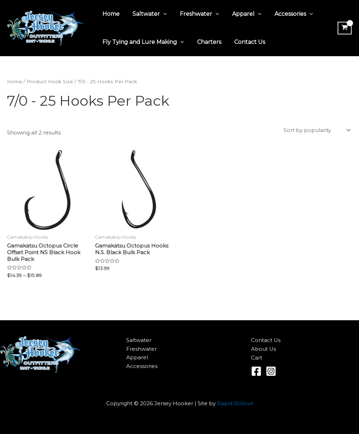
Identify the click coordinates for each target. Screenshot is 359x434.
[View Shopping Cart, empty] (344, 28)
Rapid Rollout (235, 403)
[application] (160, 14)
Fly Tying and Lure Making (142, 42)
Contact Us (245, 42)
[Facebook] (256, 371)
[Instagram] (271, 371)
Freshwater (195, 14)
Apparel (240, 14)
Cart (256, 358)
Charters (206, 42)
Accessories (285, 14)
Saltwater (147, 14)
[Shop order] (316, 131)
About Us (263, 349)
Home (109, 14)
